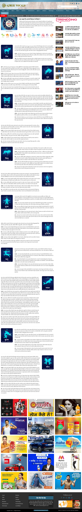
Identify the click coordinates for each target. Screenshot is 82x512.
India (13, 10)
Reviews (17, 495)
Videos (73, 10)
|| (44, 16)
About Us (60, 510)
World (18, 10)
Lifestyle (44, 10)
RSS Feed (72, 510)
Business (24, 10)
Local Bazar (5, 13)
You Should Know (60, 10)
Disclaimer (76, 510)
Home (3, 10)
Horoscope (4, 505)
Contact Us (64, 510)
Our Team (68, 510)
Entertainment (31, 10)
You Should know (19, 503)
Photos (68, 10)
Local (8, 10)
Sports (38, 10)
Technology (51, 10)
